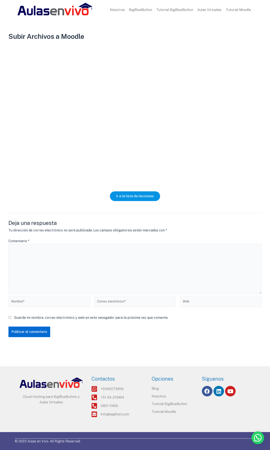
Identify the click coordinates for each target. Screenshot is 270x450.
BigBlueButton (140, 10)
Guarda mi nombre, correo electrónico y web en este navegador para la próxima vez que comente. (91, 318)
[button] (257, 437)
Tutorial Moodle (238, 10)
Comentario (18, 241)
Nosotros (117, 10)
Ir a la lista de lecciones (135, 196)
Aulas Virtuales (209, 10)
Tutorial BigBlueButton (174, 10)
